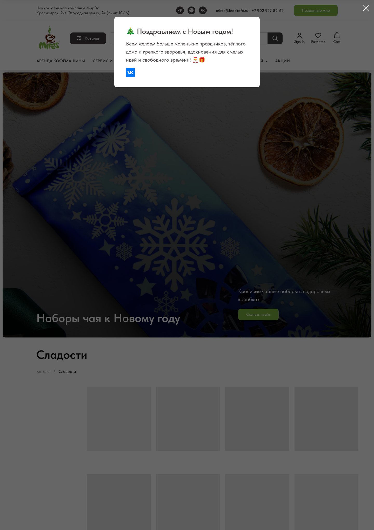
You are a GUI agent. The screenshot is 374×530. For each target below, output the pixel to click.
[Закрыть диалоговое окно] (365, 8)
